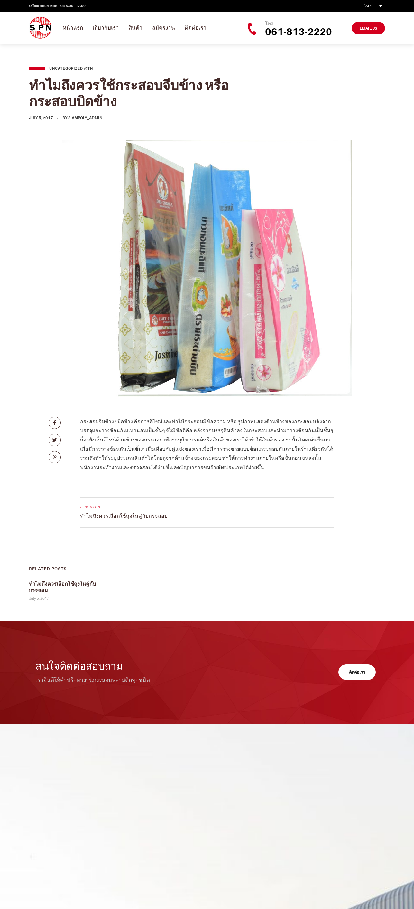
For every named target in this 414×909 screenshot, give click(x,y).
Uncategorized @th (71, 68)
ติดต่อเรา (196, 27)
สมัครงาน (163, 27)
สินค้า (136, 27)
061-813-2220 (298, 31)
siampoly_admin (85, 118)
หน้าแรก (73, 27)
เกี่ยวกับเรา (106, 27)
